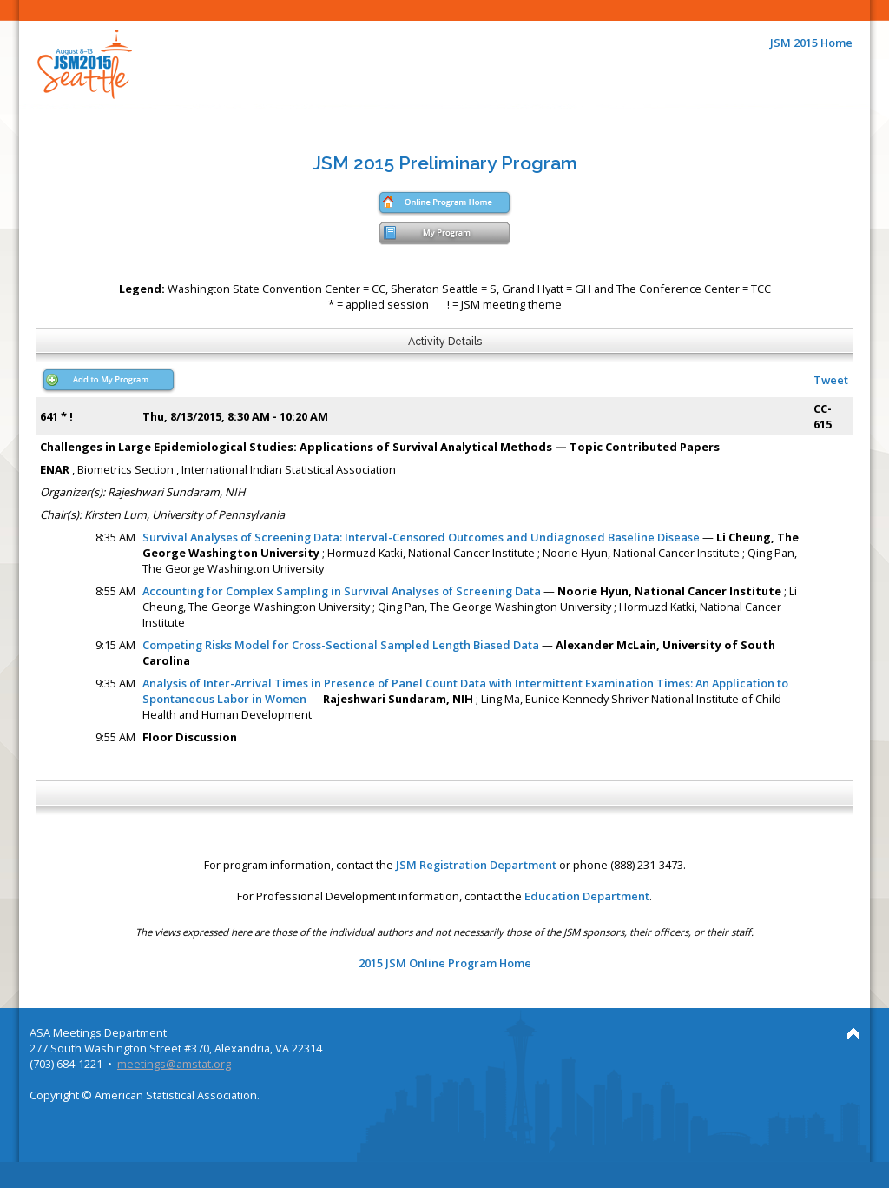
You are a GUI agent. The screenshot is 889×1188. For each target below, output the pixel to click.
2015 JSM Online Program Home (445, 963)
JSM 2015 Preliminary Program (445, 163)
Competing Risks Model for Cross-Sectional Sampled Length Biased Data (340, 645)
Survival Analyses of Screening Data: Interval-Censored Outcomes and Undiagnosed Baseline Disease (421, 537)
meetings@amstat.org (174, 1064)
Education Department (586, 896)
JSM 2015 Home (811, 42)
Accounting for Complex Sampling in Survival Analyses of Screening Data (341, 591)
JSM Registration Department (476, 865)
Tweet (830, 380)
